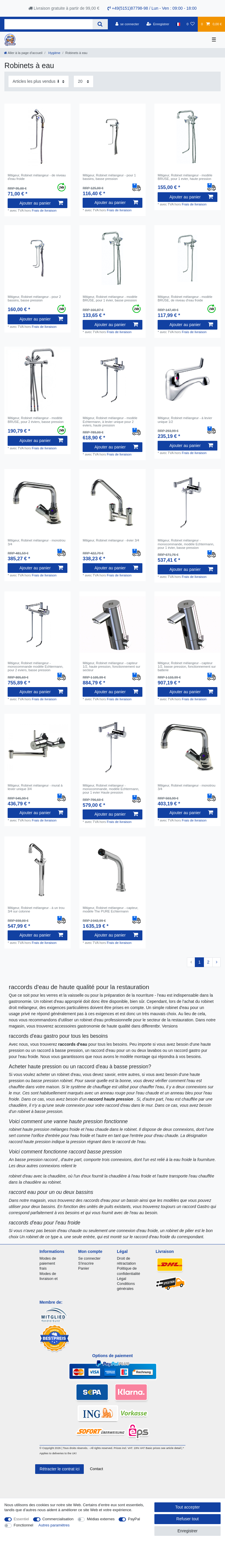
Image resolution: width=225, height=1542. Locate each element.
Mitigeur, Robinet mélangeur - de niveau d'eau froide (37, 176)
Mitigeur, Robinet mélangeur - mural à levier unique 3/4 (35, 787)
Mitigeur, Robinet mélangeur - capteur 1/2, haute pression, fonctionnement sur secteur (111, 666)
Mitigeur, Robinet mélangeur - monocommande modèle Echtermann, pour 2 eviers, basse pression (35, 666)
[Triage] (38, 81)
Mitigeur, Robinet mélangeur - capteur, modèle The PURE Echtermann (110, 909)
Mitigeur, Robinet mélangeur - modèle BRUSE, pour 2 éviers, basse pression (36, 419)
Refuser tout (187, 1518)
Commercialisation (58, 1519)
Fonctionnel (23, 1525)
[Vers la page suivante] (216, 962)
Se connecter (89, 1258)
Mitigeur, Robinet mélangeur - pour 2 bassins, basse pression (34, 298)
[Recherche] (100, 24)
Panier (83, 1268)
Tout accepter (187, 1507)
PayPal (134, 1519)
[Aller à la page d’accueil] (23, 53)
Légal (121, 1278)
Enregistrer (187, 1530)
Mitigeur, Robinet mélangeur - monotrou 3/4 (36, 542)
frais (43, 1268)
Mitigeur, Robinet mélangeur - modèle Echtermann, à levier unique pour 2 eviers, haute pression (110, 421)
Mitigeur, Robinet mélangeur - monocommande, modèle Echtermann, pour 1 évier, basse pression (186, 544)
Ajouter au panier (41, 203)
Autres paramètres (53, 1525)
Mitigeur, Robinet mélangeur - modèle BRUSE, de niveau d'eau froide (185, 298)
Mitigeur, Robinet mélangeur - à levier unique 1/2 (185, 419)
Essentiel (21, 1519)
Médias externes (101, 1519)
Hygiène (53, 53)
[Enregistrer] (158, 24)
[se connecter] (127, 24)
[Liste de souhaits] (190, 24)
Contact (96, 1469)
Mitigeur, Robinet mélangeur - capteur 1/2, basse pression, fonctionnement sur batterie (187, 666)
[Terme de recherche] (48, 24)
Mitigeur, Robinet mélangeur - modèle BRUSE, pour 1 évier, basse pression (110, 298)
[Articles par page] (83, 81)
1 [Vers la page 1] (199, 962)
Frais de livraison (44, 210)
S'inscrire (86, 1263)
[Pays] (178, 24)
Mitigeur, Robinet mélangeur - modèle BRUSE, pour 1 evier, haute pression (185, 176)
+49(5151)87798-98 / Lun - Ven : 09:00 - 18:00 (152, 8)
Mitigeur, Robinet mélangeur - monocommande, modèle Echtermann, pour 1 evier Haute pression (111, 789)
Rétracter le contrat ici (59, 1469)
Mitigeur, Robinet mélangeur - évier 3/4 (111, 540)
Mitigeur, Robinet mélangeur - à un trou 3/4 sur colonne (36, 909)
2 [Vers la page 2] (208, 962)
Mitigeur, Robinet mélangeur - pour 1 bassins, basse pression (109, 176)
